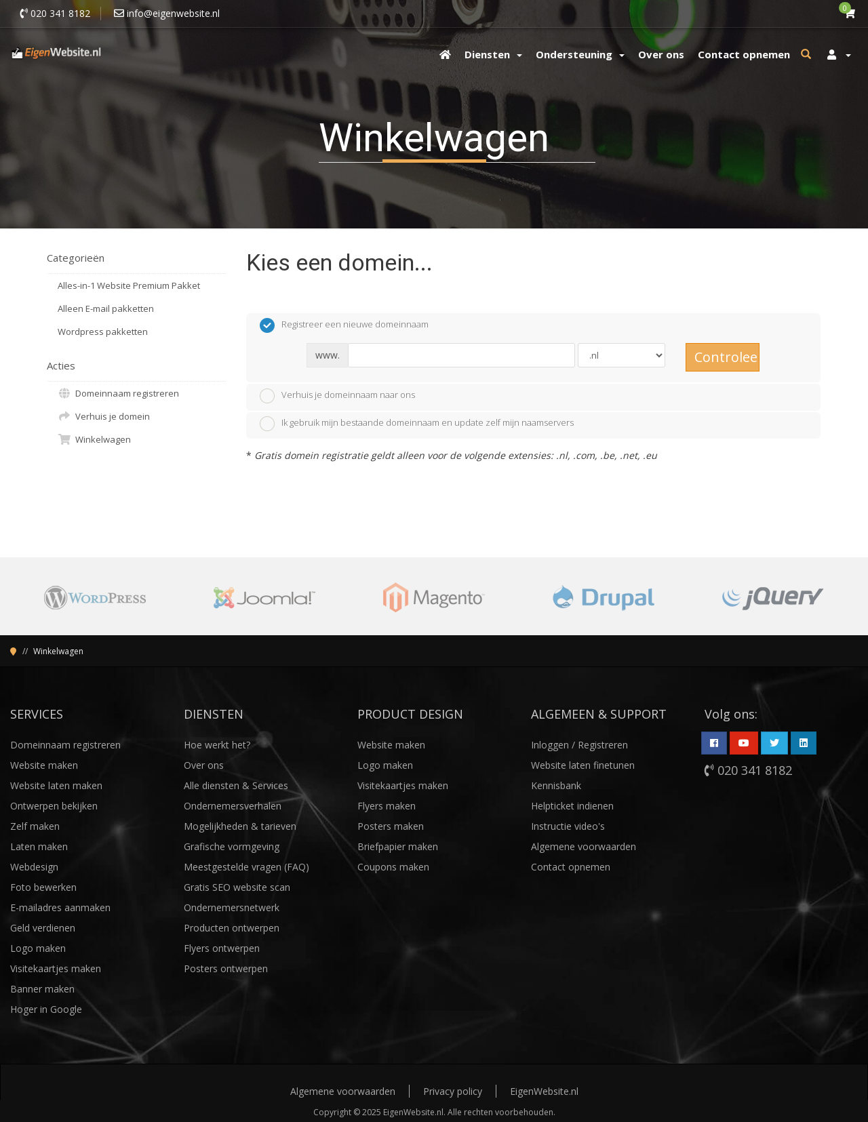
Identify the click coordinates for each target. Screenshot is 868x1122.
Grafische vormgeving (231, 846)
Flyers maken (386, 805)
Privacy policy (452, 1091)
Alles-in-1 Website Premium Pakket (129, 285)
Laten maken (39, 846)
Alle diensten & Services (236, 785)
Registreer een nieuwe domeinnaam (344, 325)
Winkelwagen (94, 439)
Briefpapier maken (397, 846)
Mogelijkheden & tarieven (240, 826)
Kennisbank (556, 785)
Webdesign (34, 866)
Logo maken (38, 948)
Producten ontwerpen (231, 927)
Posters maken (390, 826)
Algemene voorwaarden (583, 846)
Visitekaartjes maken (55, 968)
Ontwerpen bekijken (54, 805)
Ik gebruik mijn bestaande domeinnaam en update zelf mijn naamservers (417, 423)
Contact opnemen (570, 866)
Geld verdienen (42, 927)
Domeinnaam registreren (118, 393)
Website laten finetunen (583, 765)
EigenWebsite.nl (544, 1091)
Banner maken (42, 988)
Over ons (204, 765)
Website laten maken (56, 785)
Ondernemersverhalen (232, 805)
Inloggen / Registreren (579, 744)
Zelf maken (35, 826)
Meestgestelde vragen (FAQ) (246, 866)
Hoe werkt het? (217, 744)
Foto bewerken (43, 887)
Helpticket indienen (572, 805)
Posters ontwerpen (226, 968)
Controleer (727, 357)
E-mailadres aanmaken (60, 907)
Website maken (44, 765)
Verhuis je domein (104, 416)
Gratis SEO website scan (237, 887)
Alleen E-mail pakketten (106, 308)
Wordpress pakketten (103, 331)
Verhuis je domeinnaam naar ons (337, 395)
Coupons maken (393, 866)
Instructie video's (568, 826)
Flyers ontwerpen (222, 948)
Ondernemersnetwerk (231, 907)
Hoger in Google (46, 1009)
